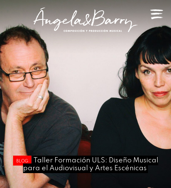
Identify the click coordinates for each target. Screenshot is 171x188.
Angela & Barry (85, 19)
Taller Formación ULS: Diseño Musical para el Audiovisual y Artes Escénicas (90, 164)
